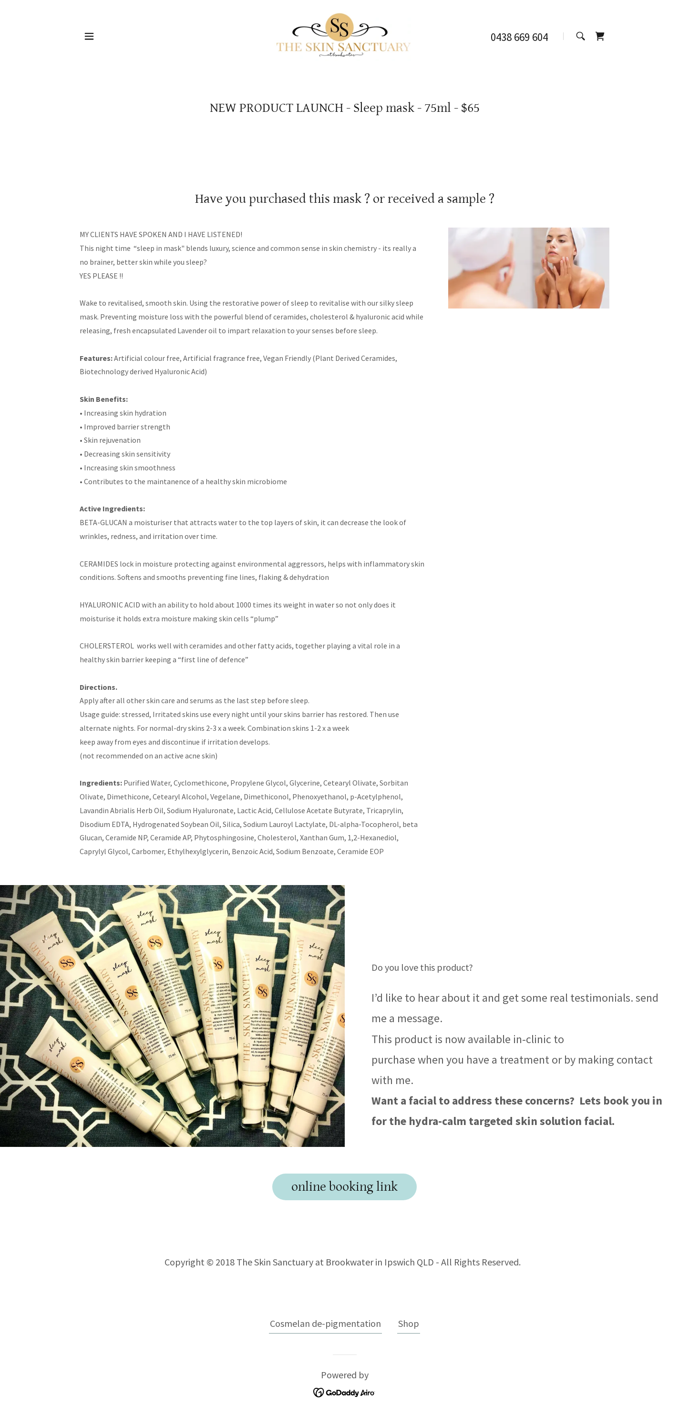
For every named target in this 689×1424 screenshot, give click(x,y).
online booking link (344, 1187)
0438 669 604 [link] (519, 37)
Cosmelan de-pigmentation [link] (325, 1323)
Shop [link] (408, 1323)
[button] (89, 36)
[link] (344, 35)
